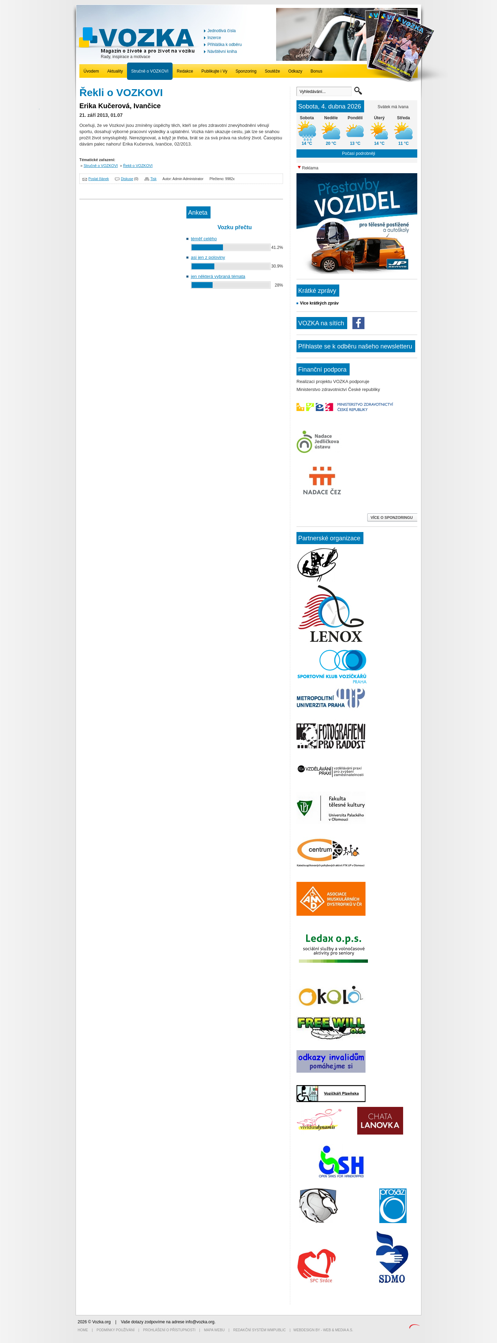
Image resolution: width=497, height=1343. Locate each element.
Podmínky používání (116, 1330)
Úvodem (91, 71)
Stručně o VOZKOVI (149, 71)
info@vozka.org (200, 1321)
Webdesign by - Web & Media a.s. (323, 1330)
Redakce (185, 71)
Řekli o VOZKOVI (138, 166)
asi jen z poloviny (208, 257)
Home (83, 1330)
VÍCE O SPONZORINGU (392, 517)
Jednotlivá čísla (221, 30)
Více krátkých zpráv (319, 303)
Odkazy (295, 71)
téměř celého (204, 238)
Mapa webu (214, 1330)
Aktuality (115, 71)
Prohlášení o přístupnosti (169, 1330)
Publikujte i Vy (214, 71)
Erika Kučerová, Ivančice (120, 106)
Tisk (153, 179)
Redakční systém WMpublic (259, 1330)
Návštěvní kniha (222, 51)
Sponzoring (245, 71)
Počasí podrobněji (358, 153)
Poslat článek (98, 179)
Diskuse (127, 179)
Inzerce (214, 37)
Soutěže (272, 71)
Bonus (316, 71)
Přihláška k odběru (224, 44)
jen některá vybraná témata (218, 276)
